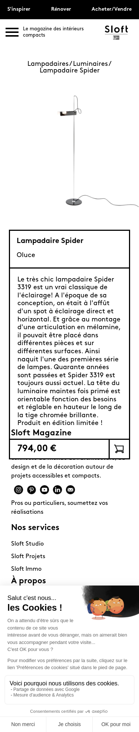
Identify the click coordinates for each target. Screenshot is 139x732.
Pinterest (31, 489)
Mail (70, 489)
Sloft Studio (27, 544)
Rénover (61, 9)
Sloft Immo (26, 569)
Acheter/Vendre (112, 9)
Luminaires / (92, 64)
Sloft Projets (28, 557)
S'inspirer (18, 9)
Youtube (44, 489)
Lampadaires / (50, 64)
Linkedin (57, 489)
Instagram (18, 489)
